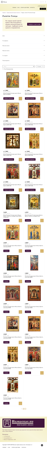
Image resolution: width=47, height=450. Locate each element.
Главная (14, 7)
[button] (4, 1)
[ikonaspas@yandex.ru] (3, 437)
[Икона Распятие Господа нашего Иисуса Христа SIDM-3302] (34, 141)
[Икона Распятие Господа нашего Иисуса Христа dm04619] (34, 80)
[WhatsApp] (43, 9)
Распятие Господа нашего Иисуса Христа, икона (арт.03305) (12, 337)
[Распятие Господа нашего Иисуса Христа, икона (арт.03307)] (12, 293)
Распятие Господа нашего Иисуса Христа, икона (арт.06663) (12, 246)
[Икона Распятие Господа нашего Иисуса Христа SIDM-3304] (34, 110)
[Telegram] (45, 9)
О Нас (18, 7)
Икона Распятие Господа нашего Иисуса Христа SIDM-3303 (12, 154)
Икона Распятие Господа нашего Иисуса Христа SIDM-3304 (33, 124)
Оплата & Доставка (25, 7)
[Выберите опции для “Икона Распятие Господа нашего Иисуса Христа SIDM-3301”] (8, 190)
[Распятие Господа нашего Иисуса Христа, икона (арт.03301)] (34, 354)
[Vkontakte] (41, 9)
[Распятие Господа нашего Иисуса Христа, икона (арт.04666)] (12, 262)
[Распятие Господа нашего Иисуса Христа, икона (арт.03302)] (12, 354)
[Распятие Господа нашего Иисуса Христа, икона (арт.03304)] (34, 323)
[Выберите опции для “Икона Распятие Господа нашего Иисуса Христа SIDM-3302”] (30, 159)
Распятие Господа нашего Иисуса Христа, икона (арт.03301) (34, 368)
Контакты (32, 7)
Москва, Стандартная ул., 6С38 (10, 439)
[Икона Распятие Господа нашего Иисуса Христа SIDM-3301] (12, 171)
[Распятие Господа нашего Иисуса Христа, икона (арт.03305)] (12, 323)
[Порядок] (40, 66)
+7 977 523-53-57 (7, 436)
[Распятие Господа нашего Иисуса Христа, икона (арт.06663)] (12, 232)
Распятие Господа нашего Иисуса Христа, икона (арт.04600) (34, 276)
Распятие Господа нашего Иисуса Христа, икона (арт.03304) (34, 337)
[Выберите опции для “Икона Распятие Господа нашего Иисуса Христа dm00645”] (8, 98)
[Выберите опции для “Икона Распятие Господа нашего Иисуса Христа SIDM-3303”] (8, 159)
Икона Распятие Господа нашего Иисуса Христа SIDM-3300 (33, 185)
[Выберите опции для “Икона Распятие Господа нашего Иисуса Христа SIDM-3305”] (8, 129)
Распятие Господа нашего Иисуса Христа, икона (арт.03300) (12, 398)
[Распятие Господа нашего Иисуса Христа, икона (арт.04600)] (34, 262)
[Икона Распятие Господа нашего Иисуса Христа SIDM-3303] (12, 141)
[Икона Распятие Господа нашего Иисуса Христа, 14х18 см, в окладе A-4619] (34, 201)
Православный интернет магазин (13, 12)
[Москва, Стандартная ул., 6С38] (3, 439)
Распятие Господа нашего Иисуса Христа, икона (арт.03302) (12, 368)
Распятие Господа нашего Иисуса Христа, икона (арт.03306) (34, 307)
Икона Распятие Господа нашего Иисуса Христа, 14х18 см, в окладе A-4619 (33, 215)
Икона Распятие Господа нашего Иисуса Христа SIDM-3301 (12, 185)
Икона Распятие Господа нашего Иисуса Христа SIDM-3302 (33, 154)
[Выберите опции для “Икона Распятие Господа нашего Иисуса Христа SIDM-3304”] (30, 129)
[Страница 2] (23, 409)
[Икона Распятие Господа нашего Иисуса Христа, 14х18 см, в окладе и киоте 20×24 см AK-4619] (12, 201)
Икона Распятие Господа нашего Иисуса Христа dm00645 (12, 94)
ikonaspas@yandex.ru (8, 437)
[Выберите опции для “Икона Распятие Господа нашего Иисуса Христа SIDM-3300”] (30, 190)
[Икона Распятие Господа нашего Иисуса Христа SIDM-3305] (12, 110)
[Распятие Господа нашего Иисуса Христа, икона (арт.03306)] (34, 293)
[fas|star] (42, 445)
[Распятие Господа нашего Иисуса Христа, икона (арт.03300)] (12, 384)
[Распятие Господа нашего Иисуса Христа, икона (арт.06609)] (34, 232)
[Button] (45, 1)
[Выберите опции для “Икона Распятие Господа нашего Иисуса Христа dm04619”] (30, 98)
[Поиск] (18, 66)
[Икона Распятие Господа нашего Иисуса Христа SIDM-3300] (34, 171)
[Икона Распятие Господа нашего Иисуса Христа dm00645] (12, 80)
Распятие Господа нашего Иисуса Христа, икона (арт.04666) (12, 276)
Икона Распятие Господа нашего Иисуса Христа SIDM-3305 (12, 124)
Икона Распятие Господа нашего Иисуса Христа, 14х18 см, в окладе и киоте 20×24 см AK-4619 (12, 216)
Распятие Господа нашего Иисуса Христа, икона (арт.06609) (34, 246)
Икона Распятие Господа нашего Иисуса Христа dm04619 (33, 94)
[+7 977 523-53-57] (3, 436)
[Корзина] (43, 1)
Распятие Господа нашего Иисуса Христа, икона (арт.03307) (12, 307)
